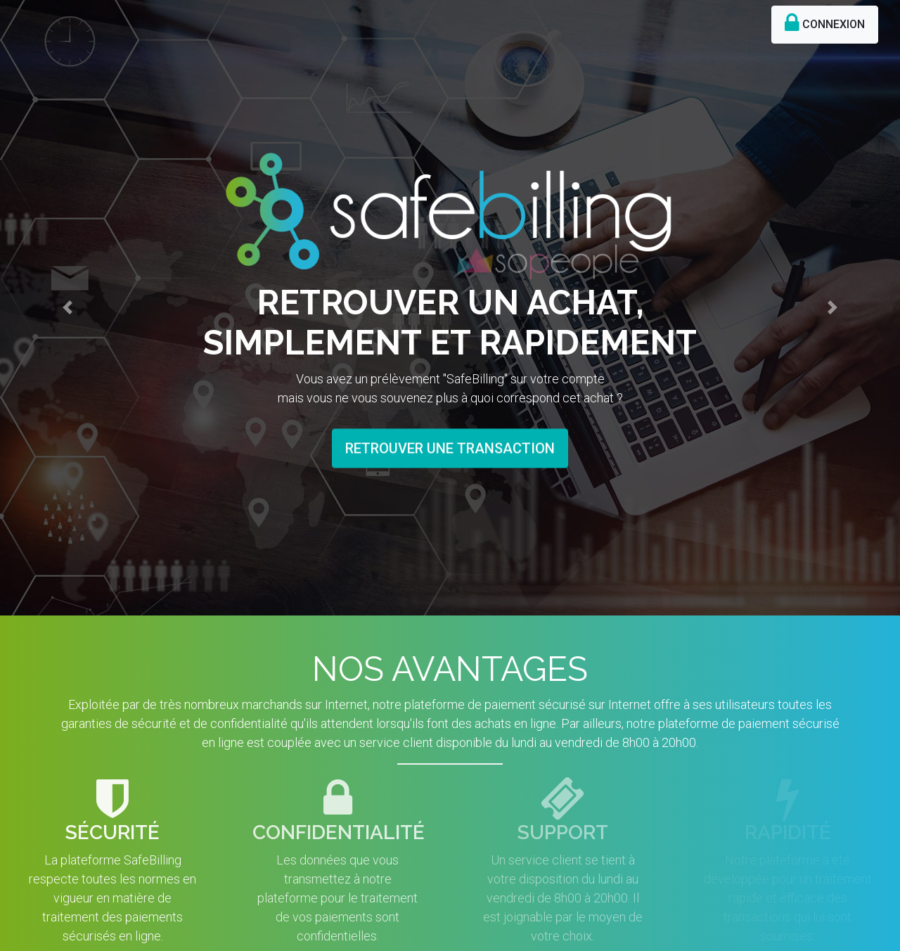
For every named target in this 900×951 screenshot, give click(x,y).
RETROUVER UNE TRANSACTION (450, 443)
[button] (67, 300)
